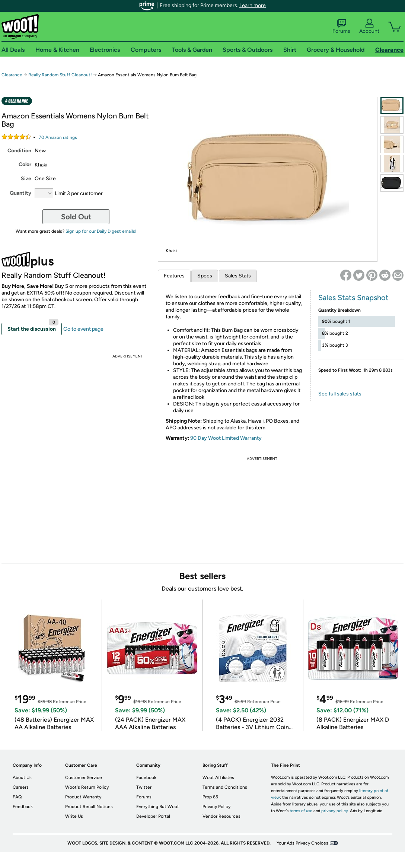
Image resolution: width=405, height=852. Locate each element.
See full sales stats (339, 394)
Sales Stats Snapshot (353, 297)
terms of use (301, 810)
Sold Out (76, 216)
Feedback (23, 806)
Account (369, 26)
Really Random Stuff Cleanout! (60, 74)
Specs (204, 276)
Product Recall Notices (89, 806)
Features (174, 276)
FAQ (17, 796)
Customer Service (83, 777)
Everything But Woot (157, 806)
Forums (341, 26)
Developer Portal (153, 816)
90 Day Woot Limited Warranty (226, 438)
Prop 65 (210, 796)
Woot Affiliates (218, 777)
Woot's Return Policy (87, 787)
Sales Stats (238, 276)
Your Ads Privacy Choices (302, 843)
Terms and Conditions (224, 787)
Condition (19, 150)
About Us (22, 777)
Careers (21, 787)
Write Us (74, 816)
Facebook (146, 777)
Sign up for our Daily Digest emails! (101, 231)
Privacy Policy (216, 806)
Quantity (20, 193)
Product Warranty (83, 796)
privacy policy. (335, 810)
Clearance (11, 74)
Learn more (252, 5)
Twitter (144, 787)
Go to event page (83, 329)
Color (25, 164)
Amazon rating (58, 137)
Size (26, 178)
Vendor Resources (221, 816)
